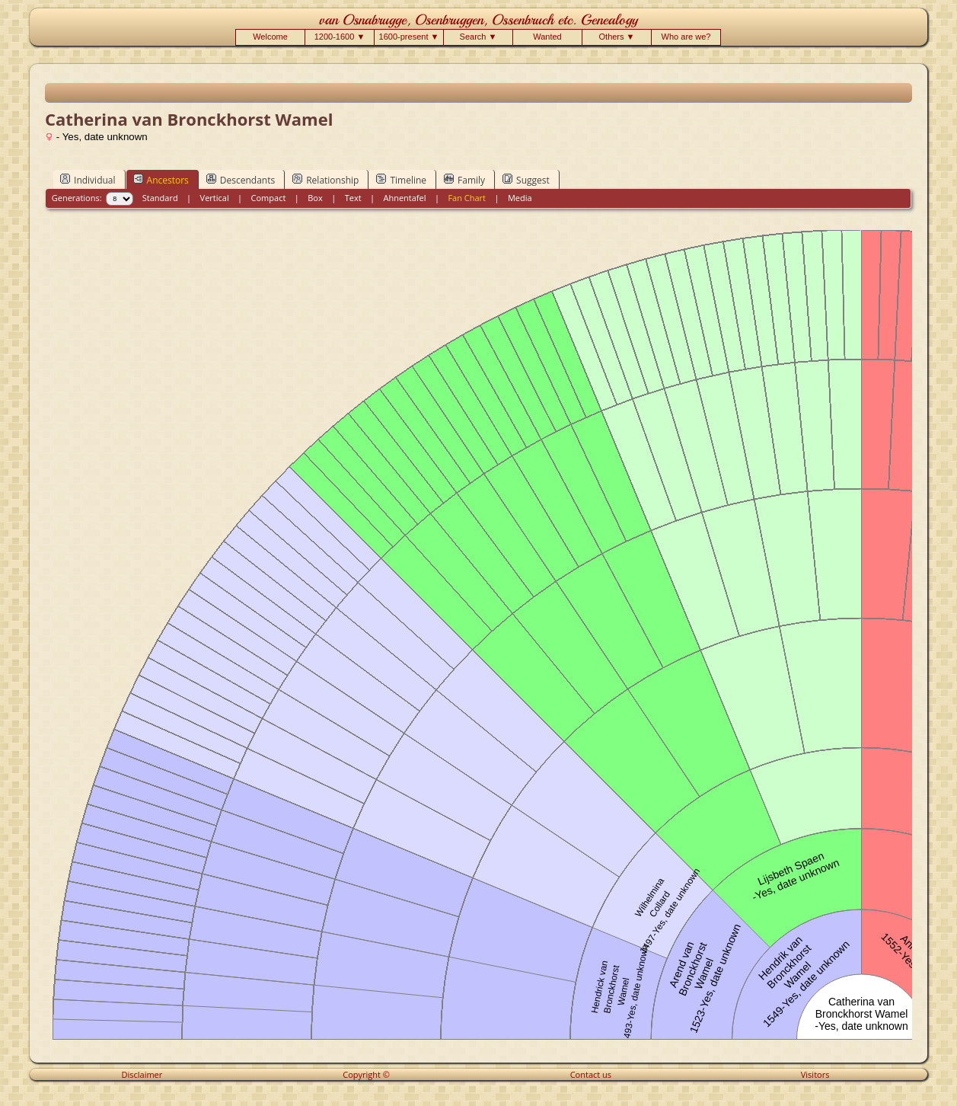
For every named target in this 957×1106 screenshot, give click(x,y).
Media (520, 197)
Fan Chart (467, 197)
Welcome (270, 36)
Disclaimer (142, 1074)
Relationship (325, 180)
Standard (160, 197)
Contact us (590, 1074)
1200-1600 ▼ (339, 36)
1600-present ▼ (409, 36)
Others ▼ (617, 36)
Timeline (401, 180)
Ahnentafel (404, 197)
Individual (88, 180)
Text (353, 197)
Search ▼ (478, 36)
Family (464, 180)
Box (315, 197)
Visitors (815, 1074)
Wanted (547, 36)
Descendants (240, 180)
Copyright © (366, 1074)
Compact (268, 197)
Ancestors (161, 180)
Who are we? (686, 36)
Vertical (214, 197)
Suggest (526, 180)
